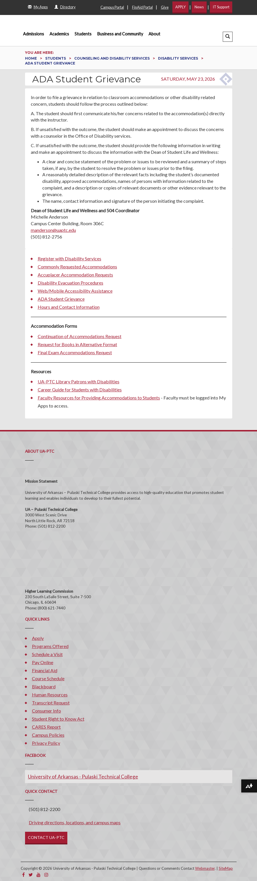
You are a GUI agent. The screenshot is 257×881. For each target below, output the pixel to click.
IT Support (221, 7)
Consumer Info (46, 710)
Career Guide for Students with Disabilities (80, 389)
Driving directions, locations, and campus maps (75, 822)
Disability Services (178, 58)
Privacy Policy (46, 743)
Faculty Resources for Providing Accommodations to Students (99, 397)
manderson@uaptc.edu (53, 230)
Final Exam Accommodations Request (75, 352)
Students (83, 33)
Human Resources (50, 694)
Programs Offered (50, 646)
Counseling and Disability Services (112, 58)
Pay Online (42, 662)
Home (31, 58)
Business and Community (120, 33)
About (154, 33)
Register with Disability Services (69, 258)
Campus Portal (112, 7)
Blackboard (44, 686)
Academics (59, 33)
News (199, 7)
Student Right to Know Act (58, 718)
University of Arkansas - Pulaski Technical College (83, 777)
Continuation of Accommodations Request (79, 336)
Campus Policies (48, 735)
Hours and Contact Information (69, 307)
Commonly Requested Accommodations (77, 266)
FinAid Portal (142, 7)
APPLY (180, 7)
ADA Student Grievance (61, 299)
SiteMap (226, 868)
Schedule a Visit (47, 654)
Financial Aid (44, 670)
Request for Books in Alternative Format (77, 344)
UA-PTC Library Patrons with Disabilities (78, 381)
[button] (228, 37)
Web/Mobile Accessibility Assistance (75, 290)
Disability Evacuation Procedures (70, 282)
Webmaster (205, 868)
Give (165, 7)
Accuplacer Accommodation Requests (75, 274)
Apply (38, 638)
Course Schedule (48, 678)
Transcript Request (51, 702)
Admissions (33, 33)
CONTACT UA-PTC (46, 837)
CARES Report (46, 727)
